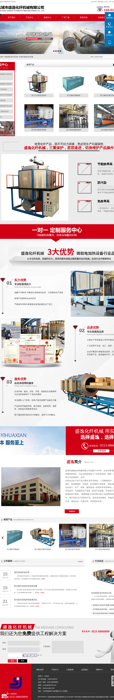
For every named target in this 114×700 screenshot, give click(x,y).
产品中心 (29, 17)
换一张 (40, 655)
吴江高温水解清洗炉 (73, 130)
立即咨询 (101, 451)
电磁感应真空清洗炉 (11, 57)
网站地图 (101, 2)
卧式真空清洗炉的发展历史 (25, 600)
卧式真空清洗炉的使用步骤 (25, 586)
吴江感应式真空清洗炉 (44, 549)
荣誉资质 (84, 17)
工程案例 (69, 670)
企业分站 (94, 2)
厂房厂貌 (66, 17)
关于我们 (11, 17)
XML (110, 2)
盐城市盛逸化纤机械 (26, 57)
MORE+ (80, 561)
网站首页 (40, 670)
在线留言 (102, 17)
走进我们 (84, 670)
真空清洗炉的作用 (21, 572)
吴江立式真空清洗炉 (38, 95)
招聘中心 (99, 670)
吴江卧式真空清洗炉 (38, 130)
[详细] (43, 579)
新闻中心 (47, 17)
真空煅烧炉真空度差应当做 (101, 593)
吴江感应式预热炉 (73, 95)
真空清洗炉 (78, 697)
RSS (106, 2)
